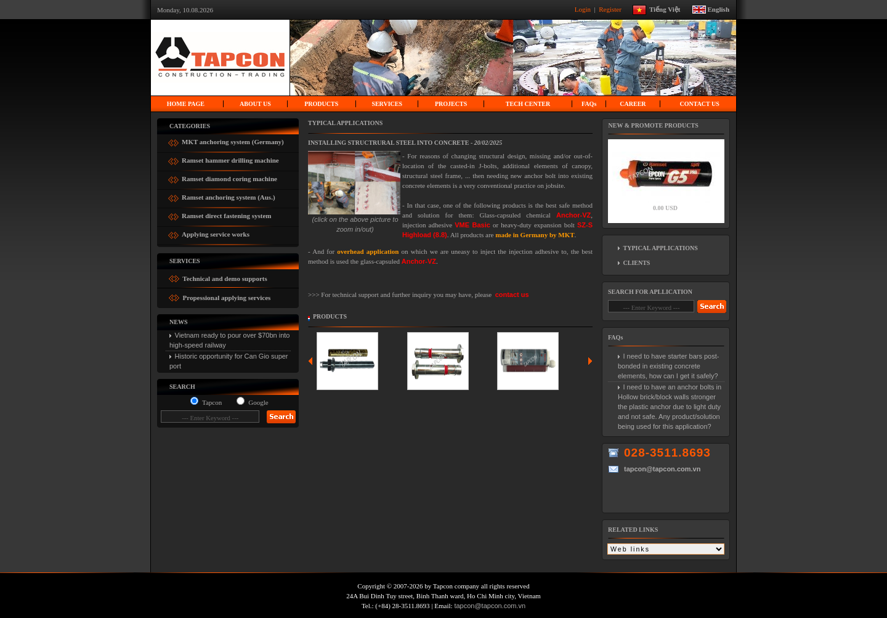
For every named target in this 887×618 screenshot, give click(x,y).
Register (611, 8)
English (718, 8)
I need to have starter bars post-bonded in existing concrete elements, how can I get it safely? (668, 366)
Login (584, 8)
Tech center (528, 103)
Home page (186, 103)
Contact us (699, 103)
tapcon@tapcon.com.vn (489, 605)
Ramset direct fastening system (227, 214)
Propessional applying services (226, 297)
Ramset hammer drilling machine (230, 159)
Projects (451, 103)
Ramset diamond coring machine (229, 177)
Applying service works (215, 232)
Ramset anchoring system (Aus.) (228, 195)
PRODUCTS (321, 103)
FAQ (588, 103)
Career (633, 103)
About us (255, 103)
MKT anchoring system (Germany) (233, 140)
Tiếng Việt (669, 8)
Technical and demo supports (224, 278)
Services (386, 103)
